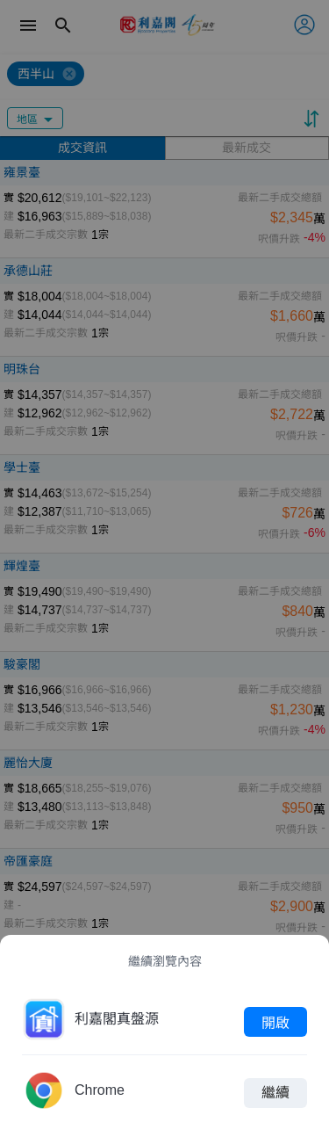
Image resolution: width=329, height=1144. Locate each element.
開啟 (275, 1021)
